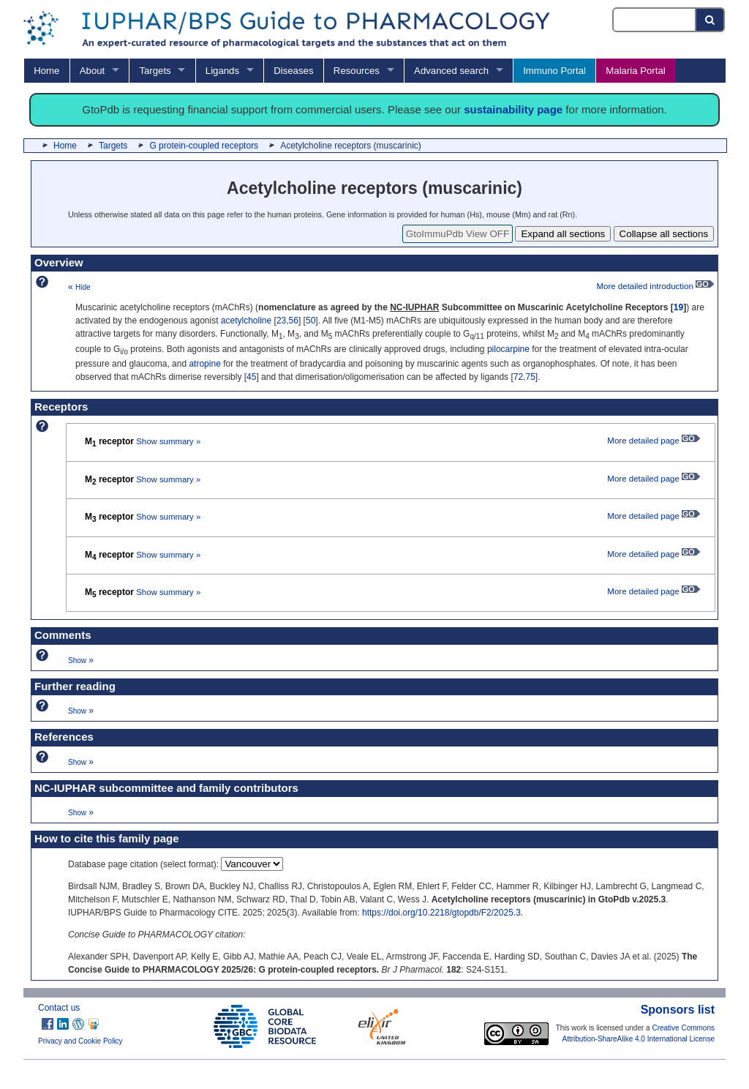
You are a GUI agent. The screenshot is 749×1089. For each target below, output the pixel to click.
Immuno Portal (554, 70)
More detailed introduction (655, 286)
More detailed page (653, 440)
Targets (154, 70)
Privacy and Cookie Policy (80, 1041)
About (92, 70)
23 (281, 320)
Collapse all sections (664, 233)
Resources (357, 70)
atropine (204, 364)
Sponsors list (678, 1009)
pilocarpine (508, 349)
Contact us (59, 1008)
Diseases (293, 70)
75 (530, 377)
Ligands (222, 70)
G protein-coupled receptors (203, 146)
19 (678, 307)
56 (293, 320)
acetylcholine (246, 320)
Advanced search (451, 70)
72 (518, 377)
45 (251, 377)
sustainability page (513, 109)
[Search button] (710, 19)
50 (310, 320)
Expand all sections (563, 233)
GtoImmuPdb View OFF (457, 233)
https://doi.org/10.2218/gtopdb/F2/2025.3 (441, 913)
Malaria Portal (635, 70)
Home (46, 70)
